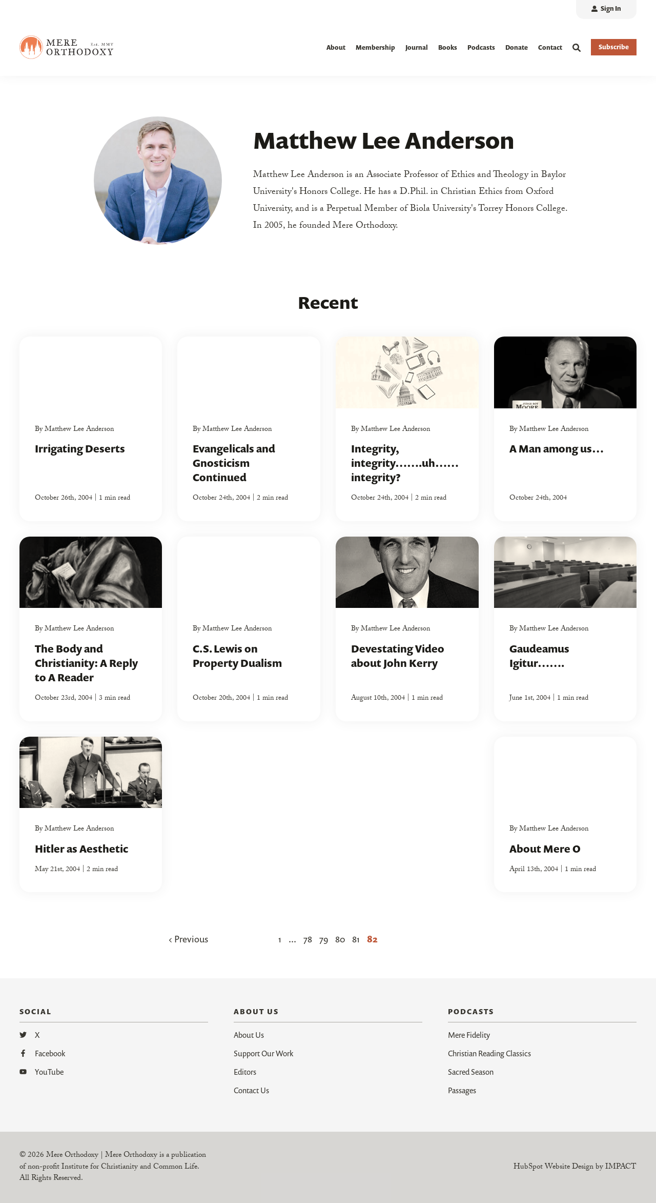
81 (356, 939)
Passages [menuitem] (462, 1091)
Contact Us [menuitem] (251, 1091)
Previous (188, 939)
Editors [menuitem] (245, 1072)
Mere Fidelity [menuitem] (469, 1035)
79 (323, 939)
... (292, 939)
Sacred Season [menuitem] (471, 1072)
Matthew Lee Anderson (79, 430)
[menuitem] (606, 9)
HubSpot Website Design (553, 1167)
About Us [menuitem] (249, 1035)
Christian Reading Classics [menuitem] (489, 1054)
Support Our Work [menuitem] (263, 1054)
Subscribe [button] (614, 47)
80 (340, 939)
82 (372, 939)
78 (307, 939)
